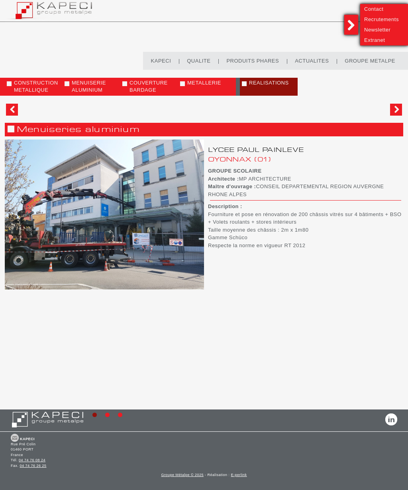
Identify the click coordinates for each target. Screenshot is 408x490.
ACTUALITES (312, 61)
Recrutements (381, 19)
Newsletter (377, 30)
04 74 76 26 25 (33, 466)
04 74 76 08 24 (32, 460)
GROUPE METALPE (370, 61)
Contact (373, 9)
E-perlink (239, 475)
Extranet (374, 40)
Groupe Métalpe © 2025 (182, 475)
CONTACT (15, 438)
